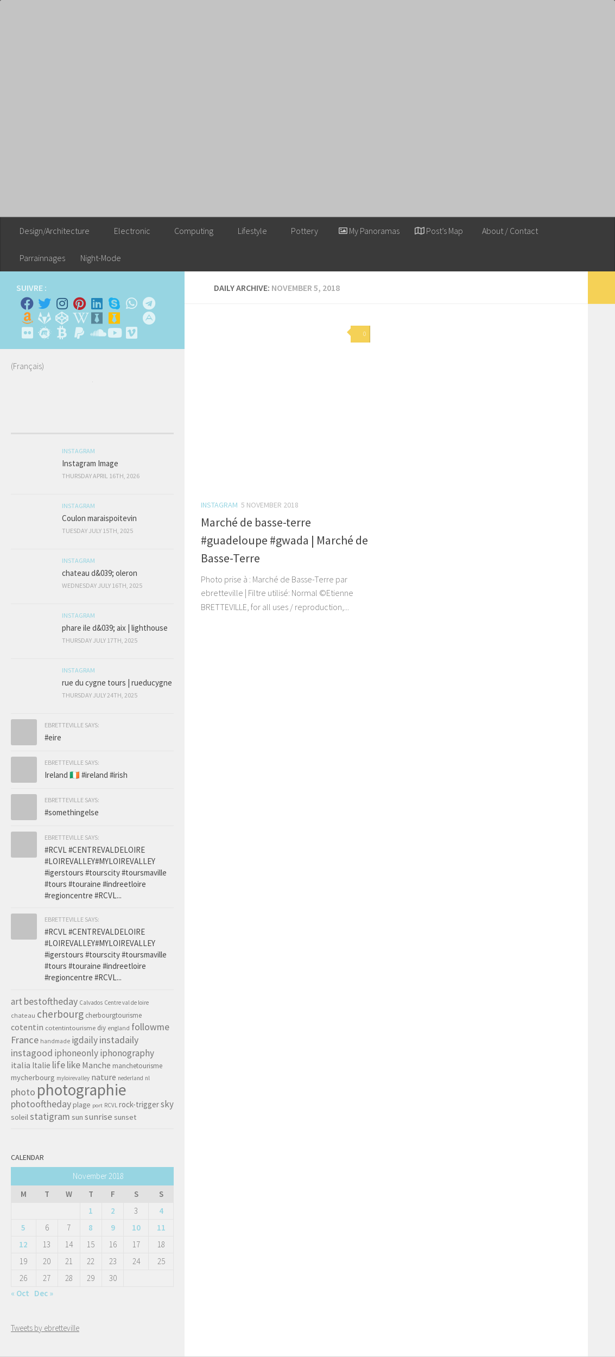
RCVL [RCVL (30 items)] (110, 1105)
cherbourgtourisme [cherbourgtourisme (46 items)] (113, 1015)
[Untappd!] (114, 318)
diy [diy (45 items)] (101, 1027)
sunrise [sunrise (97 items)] (98, 1117)
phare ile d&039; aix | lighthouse (115, 628)
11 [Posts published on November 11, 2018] (161, 1227)
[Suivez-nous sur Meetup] (44, 332)
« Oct (20, 1293)
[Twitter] (44, 303)
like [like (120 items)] (73, 1064)
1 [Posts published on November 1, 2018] (90, 1211)
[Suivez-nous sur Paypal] (79, 332)
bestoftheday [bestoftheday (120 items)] (51, 1001)
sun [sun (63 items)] (77, 1117)
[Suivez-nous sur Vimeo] (131, 332)
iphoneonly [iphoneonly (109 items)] (76, 1053)
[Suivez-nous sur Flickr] (27, 332)
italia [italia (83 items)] (20, 1065)
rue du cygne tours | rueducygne (117, 682)
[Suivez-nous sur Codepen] (61, 318)
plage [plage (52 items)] (82, 1104)
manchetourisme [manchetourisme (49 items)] (137, 1065)
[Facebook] (27, 303)
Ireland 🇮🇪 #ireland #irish (86, 775)
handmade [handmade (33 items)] (55, 1041)
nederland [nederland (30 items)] (130, 1078)
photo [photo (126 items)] (23, 1092)
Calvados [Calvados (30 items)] (91, 1002)
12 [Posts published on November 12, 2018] (23, 1244)
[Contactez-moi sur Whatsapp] (131, 303)
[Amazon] (27, 318)
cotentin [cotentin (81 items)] (27, 1027)
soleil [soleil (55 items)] (19, 1117)
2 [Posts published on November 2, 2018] (113, 1211)
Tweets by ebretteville (45, 1328)
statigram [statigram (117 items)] (50, 1117)
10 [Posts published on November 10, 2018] (136, 1227)
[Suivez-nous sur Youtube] (114, 332)
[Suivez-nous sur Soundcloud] (96, 332)
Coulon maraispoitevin (99, 518)
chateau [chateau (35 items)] (23, 1015)
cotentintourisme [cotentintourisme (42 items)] (70, 1028)
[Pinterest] (79, 303)
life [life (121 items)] (58, 1064)
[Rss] (131, 318)
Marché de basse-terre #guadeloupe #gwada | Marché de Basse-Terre (284, 540)
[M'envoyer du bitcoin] (61, 332)
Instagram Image (90, 463)
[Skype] (114, 303)
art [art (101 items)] (16, 1001)
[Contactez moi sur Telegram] (148, 303)
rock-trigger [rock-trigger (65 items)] (139, 1104)
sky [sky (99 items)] (167, 1104)
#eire (53, 737)
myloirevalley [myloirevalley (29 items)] (73, 1078)
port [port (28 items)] (97, 1105)
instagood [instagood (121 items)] (32, 1053)
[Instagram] (61, 303)
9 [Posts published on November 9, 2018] (113, 1227)
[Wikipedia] (79, 318)
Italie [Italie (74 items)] (41, 1065)
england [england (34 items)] (118, 1028)
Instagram (219, 505)
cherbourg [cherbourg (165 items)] (60, 1013)
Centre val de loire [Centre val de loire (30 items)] (126, 1002)
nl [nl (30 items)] (147, 1078)
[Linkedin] (96, 303)
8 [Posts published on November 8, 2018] (90, 1227)
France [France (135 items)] (25, 1039)
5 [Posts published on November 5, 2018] (23, 1227)
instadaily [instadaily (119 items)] (118, 1039)
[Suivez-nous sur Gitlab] (44, 318)
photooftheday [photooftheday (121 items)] (41, 1104)
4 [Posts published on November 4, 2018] (161, 1211)
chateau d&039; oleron (99, 573)
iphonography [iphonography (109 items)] (127, 1053)
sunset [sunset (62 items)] (125, 1117)
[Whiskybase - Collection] (96, 318)
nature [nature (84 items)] (103, 1076)
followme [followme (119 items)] (150, 1026)
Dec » (43, 1293)
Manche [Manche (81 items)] (96, 1065)
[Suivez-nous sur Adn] (148, 318)
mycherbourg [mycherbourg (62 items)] (33, 1077)
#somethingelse (72, 812)
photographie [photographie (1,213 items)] (81, 1090)
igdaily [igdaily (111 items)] (85, 1040)
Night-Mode (100, 257)
